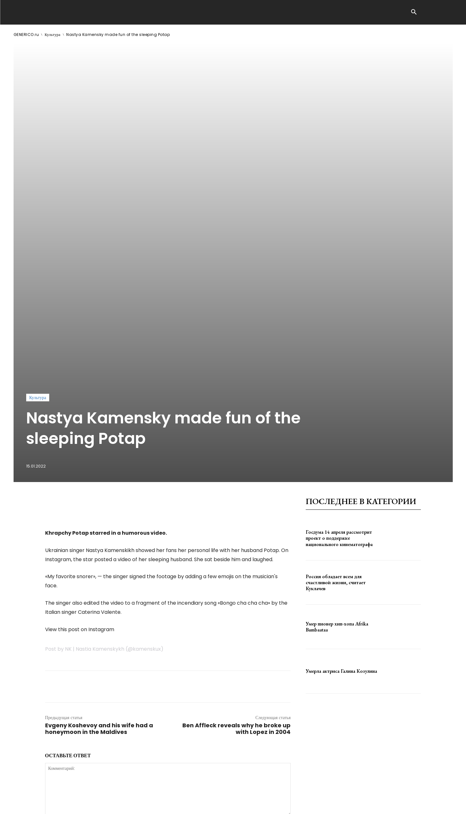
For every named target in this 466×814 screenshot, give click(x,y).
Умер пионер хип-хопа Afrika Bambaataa (337, 465)
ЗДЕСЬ (74, 804)
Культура (53, 34)
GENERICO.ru (26, 34)
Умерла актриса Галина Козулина (341, 509)
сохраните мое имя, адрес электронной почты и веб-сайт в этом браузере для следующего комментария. (152, 699)
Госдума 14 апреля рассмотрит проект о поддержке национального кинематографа (339, 376)
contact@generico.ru (140, 804)
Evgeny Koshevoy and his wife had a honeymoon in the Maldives (99, 567)
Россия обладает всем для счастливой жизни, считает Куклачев (336, 420)
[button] (414, 12)
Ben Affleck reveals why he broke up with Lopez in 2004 (236, 567)
